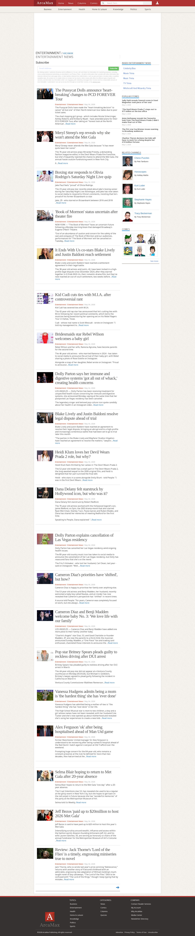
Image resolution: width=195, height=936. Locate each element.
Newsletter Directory (139, 919)
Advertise (119, 932)
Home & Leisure (99, 9)
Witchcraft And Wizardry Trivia (137, 88)
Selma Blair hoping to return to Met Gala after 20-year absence (83, 774)
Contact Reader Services (141, 904)
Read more (70, 123)
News (102, 904)
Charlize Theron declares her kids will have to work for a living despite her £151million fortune (139, 140)
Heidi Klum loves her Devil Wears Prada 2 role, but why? (82, 454)
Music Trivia (128, 78)
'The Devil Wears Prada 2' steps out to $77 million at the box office (139, 110)
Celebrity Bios (129, 68)
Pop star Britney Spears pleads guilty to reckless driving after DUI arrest (86, 654)
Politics (133, 9)
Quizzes (103, 915)
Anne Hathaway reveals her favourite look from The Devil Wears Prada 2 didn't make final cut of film (140, 120)
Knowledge (118, 9)
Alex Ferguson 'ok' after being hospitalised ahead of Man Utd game (84, 729)
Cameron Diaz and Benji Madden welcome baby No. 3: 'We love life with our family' (86, 616)
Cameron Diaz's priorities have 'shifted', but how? (86, 576)
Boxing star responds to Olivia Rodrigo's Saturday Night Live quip (83, 174)
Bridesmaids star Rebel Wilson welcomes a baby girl (79, 336)
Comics (103, 907)
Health (82, 9)
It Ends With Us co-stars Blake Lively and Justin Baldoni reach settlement (85, 252)
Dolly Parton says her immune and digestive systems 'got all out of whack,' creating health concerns (86, 378)
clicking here (96, 82)
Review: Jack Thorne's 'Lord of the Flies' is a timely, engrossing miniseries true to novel (85, 854)
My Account (136, 907)
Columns (104, 911)
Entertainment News (75, 105)
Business (47, 9)
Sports (148, 9)
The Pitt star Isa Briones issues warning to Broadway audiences (140, 130)
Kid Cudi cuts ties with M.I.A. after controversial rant (83, 296)
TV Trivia (127, 83)
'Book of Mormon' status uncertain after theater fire (86, 213)
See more (154, 261)
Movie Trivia (128, 73)
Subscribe (113, 68)
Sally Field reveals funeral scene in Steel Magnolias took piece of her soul (140, 101)
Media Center (136, 915)
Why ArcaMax (136, 911)
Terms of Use (141, 932)
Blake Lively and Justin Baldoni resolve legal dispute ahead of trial (86, 416)
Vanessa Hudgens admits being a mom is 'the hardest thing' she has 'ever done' (85, 693)
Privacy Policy (130, 932)
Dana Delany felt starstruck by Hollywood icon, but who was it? (81, 491)
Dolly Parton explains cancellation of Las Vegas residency (84, 537)
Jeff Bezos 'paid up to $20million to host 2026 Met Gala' (86, 813)
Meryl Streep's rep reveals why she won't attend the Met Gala (82, 134)
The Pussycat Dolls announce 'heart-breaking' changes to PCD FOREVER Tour (85, 94)
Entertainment (65, 9)
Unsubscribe (153, 932)
